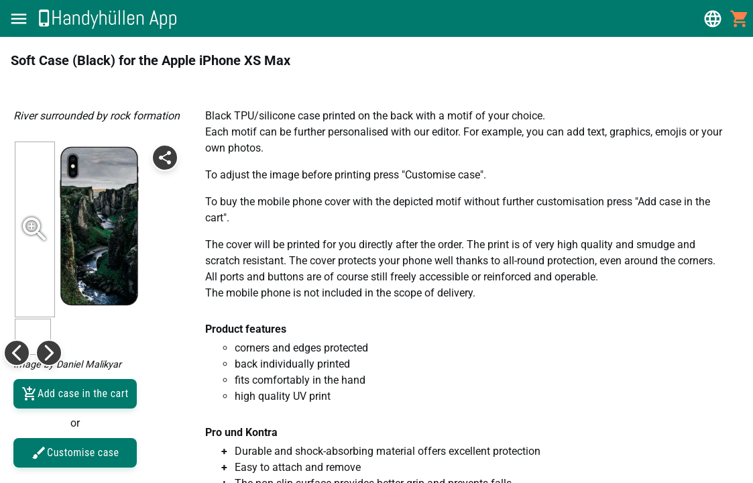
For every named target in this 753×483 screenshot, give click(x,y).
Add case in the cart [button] (75, 394)
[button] (18, 18)
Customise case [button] (75, 453)
